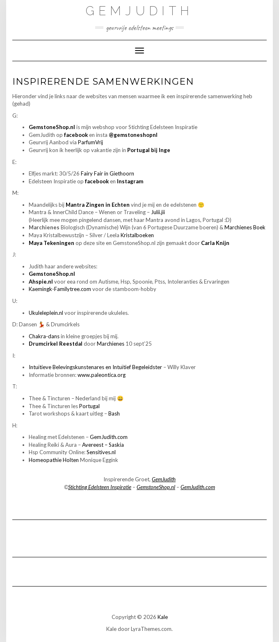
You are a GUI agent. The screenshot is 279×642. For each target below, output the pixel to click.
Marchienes (110, 343)
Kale (163, 617)
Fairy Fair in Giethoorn (107, 173)
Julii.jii (158, 212)
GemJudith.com (109, 437)
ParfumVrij (90, 142)
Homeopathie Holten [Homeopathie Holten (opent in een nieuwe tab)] (54, 460)
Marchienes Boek (244, 227)
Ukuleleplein (43, 312)
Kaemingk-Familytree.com (60, 289)
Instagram (130, 181)
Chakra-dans (44, 336)
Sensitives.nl (101, 452)
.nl (60, 312)
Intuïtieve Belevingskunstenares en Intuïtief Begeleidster (95, 367)
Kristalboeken (137, 235)
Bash (114, 413)
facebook (76, 135)
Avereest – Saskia (103, 444)
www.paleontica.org (102, 375)
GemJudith (139, 11)
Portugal (89, 406)
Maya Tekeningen (51, 243)
